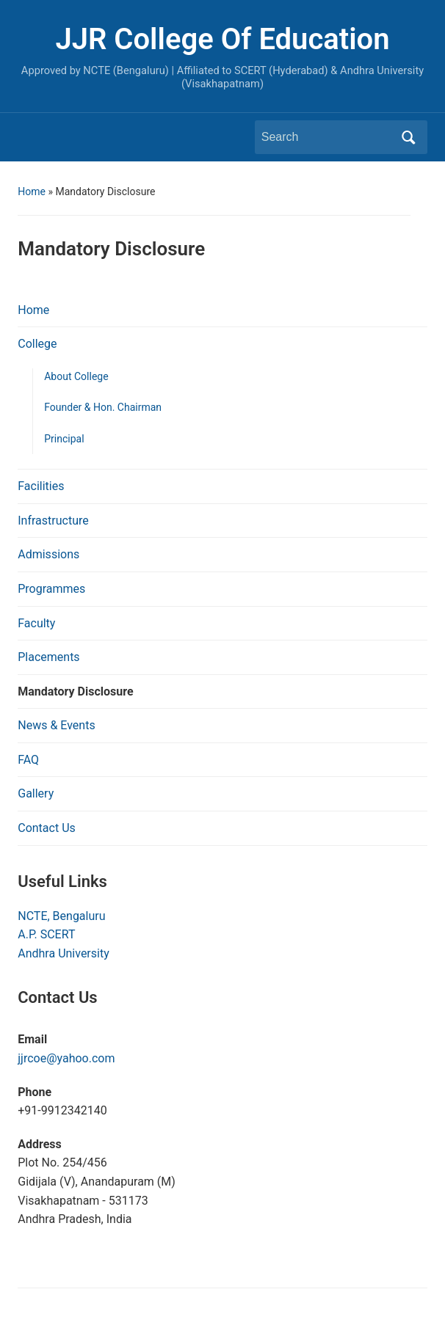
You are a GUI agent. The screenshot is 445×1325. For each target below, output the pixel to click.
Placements (48, 657)
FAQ (28, 760)
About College (76, 376)
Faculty (36, 623)
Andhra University (63, 953)
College (37, 344)
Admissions (48, 554)
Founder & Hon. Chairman (103, 407)
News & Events (56, 725)
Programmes (51, 589)
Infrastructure (53, 521)
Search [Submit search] (409, 137)
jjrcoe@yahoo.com (66, 1058)
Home (32, 191)
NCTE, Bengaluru (61, 916)
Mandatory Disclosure (75, 691)
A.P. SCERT (46, 934)
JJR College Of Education (222, 39)
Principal (64, 439)
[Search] (327, 137)
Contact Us (47, 828)
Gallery (36, 793)
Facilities (41, 486)
